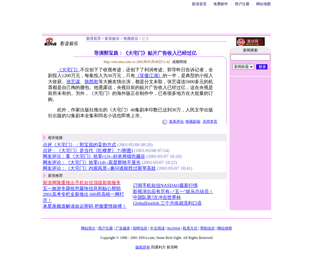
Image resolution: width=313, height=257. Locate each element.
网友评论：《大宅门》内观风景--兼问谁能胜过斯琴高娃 (99, 168)
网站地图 (263, 4)
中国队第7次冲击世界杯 (157, 197)
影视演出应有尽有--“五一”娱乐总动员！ (173, 191)
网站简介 (88, 228)
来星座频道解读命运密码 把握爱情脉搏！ (85, 206)
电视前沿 (130, 38)
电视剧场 (193, 121)
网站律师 (224, 228)
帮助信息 (207, 228)
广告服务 (123, 228)
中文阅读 (157, 228)
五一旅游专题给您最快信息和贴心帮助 (82, 188)
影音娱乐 (112, 38)
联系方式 (190, 228)
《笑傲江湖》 (149, 75)
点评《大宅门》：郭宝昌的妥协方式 (79, 144)
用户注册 (242, 4)
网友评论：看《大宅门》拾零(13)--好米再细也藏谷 (94, 156)
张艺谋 (73, 81)
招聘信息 (140, 228)
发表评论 (176, 121)
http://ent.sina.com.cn (120, 62)
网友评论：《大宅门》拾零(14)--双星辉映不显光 (92, 162)
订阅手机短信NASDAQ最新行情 (165, 185)
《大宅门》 (68, 69)
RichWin (173, 228)
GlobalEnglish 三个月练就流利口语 (167, 203)
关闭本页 (210, 121)
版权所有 (142, 247)
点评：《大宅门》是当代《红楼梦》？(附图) (88, 150)
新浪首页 (199, 4)
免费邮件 (220, 4)
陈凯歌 (91, 81)
